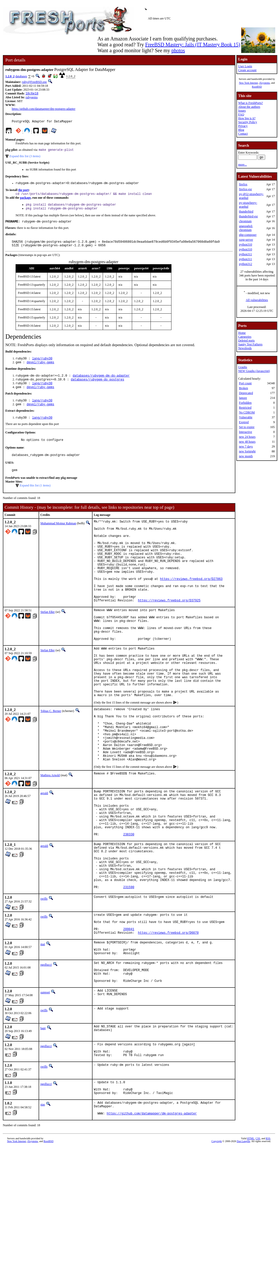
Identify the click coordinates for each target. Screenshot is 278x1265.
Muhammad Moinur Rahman (58, 536)
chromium (245, 221)
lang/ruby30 (42, 365)
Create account (247, 70)
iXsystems (264, 82)
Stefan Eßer (47, 643)
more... (242, 164)
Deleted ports (246, 340)
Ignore (243, 398)
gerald (44, 853)
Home (242, 333)
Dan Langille (243, 1242)
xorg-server (246, 239)
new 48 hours (247, 441)
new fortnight (247, 451)
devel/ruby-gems (40, 369)
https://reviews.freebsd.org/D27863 (191, 605)
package (25, 201)
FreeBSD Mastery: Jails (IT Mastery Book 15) (192, 44)
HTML (250, 1240)
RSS (268, 1240)
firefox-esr (245, 189)
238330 (128, 904)
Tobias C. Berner (50, 759)
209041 (128, 1013)
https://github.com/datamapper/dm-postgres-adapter (43, 109)
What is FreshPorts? (250, 103)
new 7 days (246, 446)
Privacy (243, 126)
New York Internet (248, 82)
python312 (245, 264)
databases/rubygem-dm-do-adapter (101, 383)
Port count (245, 383)
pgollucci (46, 1052)
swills (44, 979)
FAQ (241, 114)
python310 (245, 244)
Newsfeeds (245, 348)
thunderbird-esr (248, 216)
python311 (245, 254)
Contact (243, 133)
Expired (244, 422)
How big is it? (247, 118)
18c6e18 (32, 94)
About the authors (249, 107)
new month (246, 456)
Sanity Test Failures (250, 344)
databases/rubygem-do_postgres (97, 388)
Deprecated (246, 393)
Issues (242, 110)
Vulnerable (245, 417)
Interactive (245, 432)
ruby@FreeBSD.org (34, 82)
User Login (245, 66)
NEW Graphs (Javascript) (254, 371)
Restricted (245, 407)
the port (23, 192)
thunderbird (246, 211)
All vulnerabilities (257, 300)
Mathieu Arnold (50, 835)
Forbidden (245, 403)
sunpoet (45, 1085)
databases (21, 76)
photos (178, 50)
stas (42, 1203)
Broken (243, 388)
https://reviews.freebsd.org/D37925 (169, 631)
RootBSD (257, 86)
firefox (243, 184)
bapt (43, 1120)
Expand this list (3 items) (24, 158)
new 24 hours (247, 437)
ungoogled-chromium (246, 228)
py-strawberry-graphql (248, 204)
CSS (258, 1240)
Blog (241, 130)
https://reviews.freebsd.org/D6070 (168, 1017)
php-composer (248, 235)
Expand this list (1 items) (35, 499)
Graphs (242, 367)
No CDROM (247, 412)
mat (42, 1029)
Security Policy (247, 122)
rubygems (32, 98)
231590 (128, 967)
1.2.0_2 (10, 76)
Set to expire (246, 427)
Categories (244, 336)
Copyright (216, 1242)
